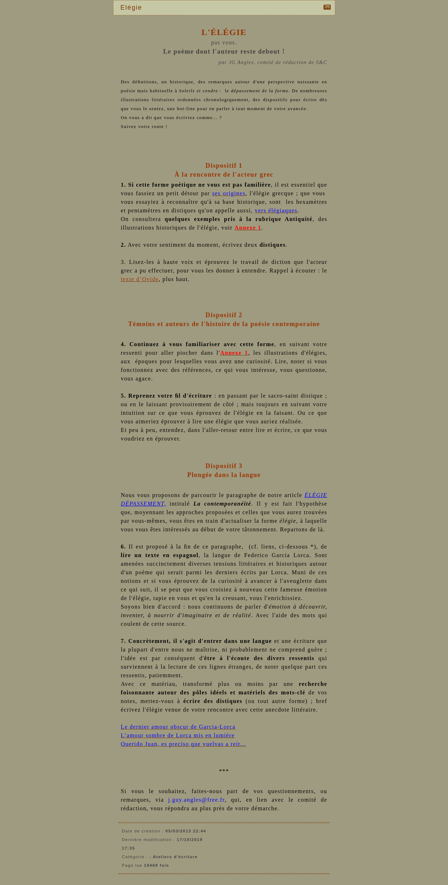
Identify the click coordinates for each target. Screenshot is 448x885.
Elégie (133, 7)
